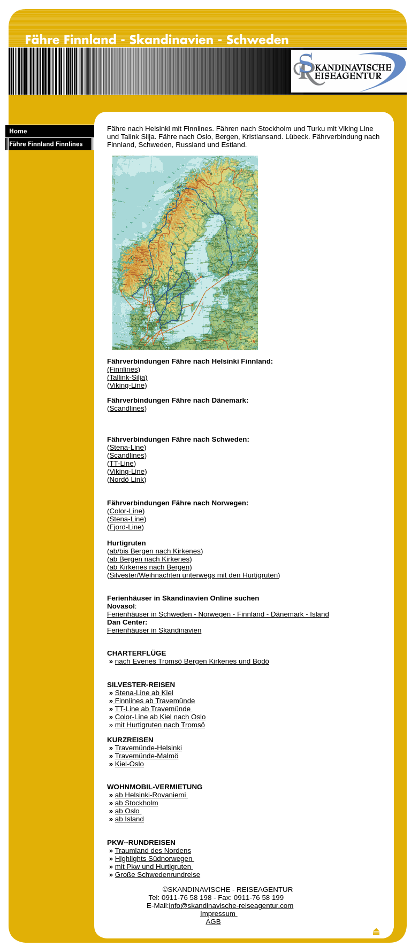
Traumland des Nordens (153, 850)
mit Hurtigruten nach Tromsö (160, 725)
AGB (213, 922)
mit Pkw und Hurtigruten (154, 867)
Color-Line (125, 511)
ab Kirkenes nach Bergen (149, 567)
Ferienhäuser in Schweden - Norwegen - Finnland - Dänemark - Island (218, 614)
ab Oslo (128, 811)
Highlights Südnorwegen (154, 858)
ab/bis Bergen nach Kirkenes (154, 551)
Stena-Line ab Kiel (144, 693)
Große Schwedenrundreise (157, 875)
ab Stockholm (136, 803)
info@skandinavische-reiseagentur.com (231, 906)
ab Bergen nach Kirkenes (149, 559)
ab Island (129, 819)
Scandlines (126, 408)
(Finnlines (122, 369)
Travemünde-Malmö (147, 756)
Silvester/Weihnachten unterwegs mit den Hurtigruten (193, 575)
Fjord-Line (125, 527)
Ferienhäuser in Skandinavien (154, 630)
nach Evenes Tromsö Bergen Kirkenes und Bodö (192, 661)
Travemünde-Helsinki (148, 748)
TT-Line (121, 463)
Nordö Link (126, 479)
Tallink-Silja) (128, 377)
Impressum (219, 914)
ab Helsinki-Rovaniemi (151, 795)
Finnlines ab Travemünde (154, 701)
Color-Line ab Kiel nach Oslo (160, 717)
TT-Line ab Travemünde (154, 709)
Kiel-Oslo (129, 764)
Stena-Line (126, 447)
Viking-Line (126, 385)
